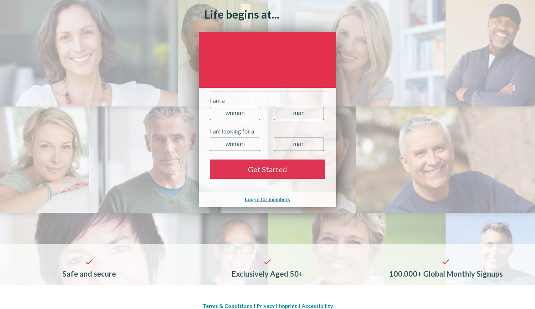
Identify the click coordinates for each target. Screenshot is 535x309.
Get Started (267, 169)
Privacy (266, 306)
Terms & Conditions (227, 306)
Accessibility (317, 306)
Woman (235, 113)
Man (299, 113)
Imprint (288, 306)
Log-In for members (267, 199)
